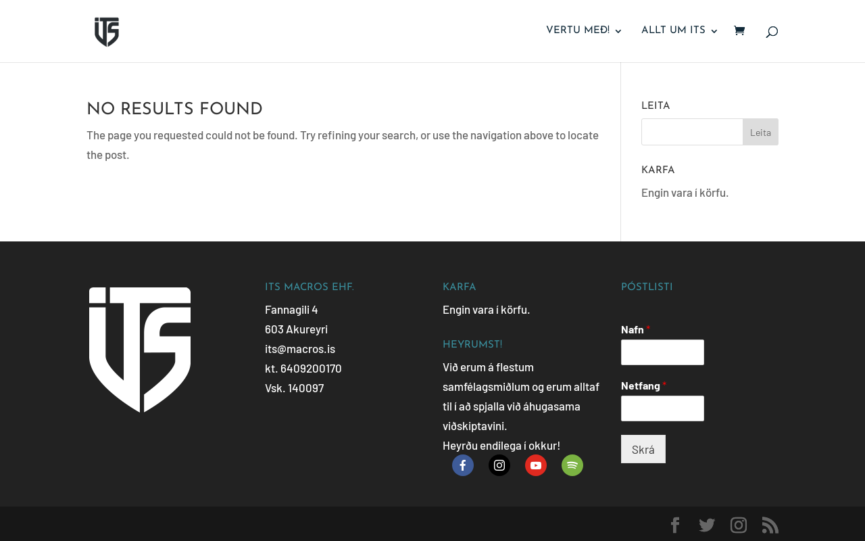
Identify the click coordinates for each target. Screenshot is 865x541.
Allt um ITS (673, 31)
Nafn (635, 329)
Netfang (643, 385)
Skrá (643, 449)
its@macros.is (300, 348)
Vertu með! (578, 31)
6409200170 (311, 368)
